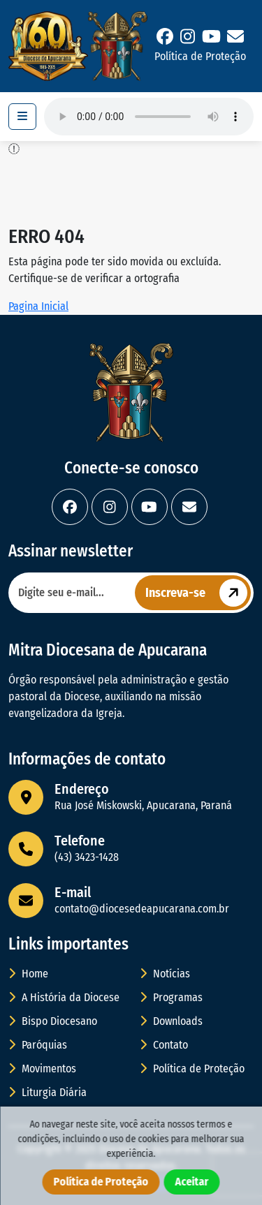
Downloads (171, 1021)
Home (28, 973)
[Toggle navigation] (22, 116)
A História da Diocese (63, 997)
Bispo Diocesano (52, 1021)
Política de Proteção (200, 56)
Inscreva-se (198, 592)
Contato (164, 1044)
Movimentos (42, 1068)
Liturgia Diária (47, 1092)
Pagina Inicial (38, 306)
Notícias (165, 973)
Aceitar (192, 1181)
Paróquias (37, 1044)
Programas (171, 997)
